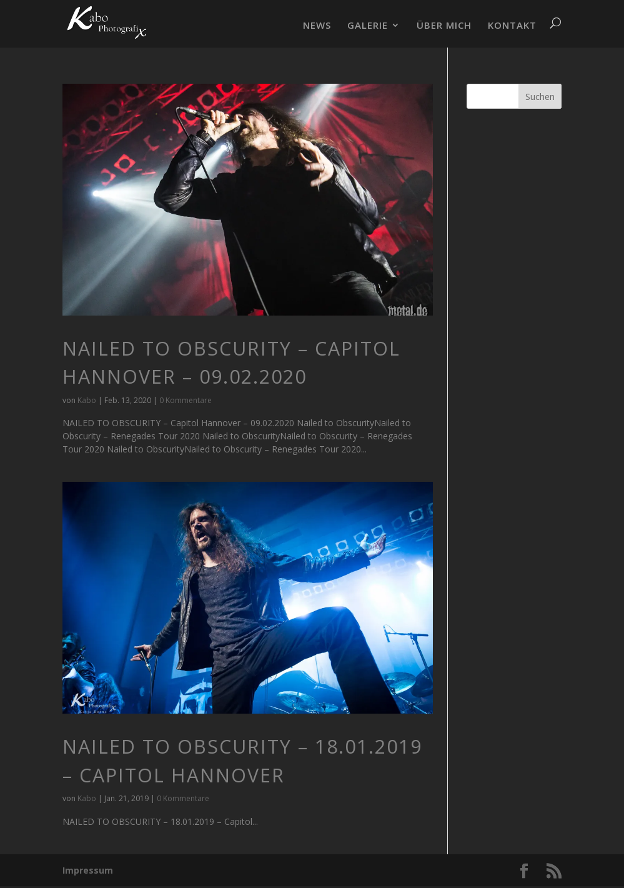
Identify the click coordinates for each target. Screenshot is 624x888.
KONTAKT (512, 26)
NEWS (317, 26)
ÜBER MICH (444, 26)
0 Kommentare (185, 400)
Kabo (86, 400)
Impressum (87, 870)
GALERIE (367, 26)
